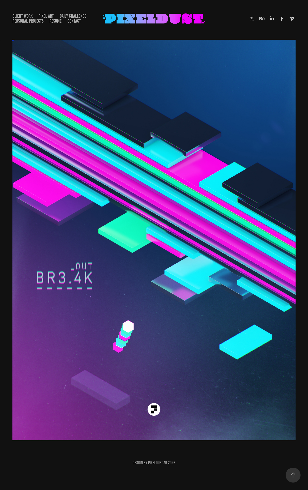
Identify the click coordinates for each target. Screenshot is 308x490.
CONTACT (74, 21)
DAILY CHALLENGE (73, 16)
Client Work (22, 16)
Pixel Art (46, 16)
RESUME (55, 21)
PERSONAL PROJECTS (28, 21)
